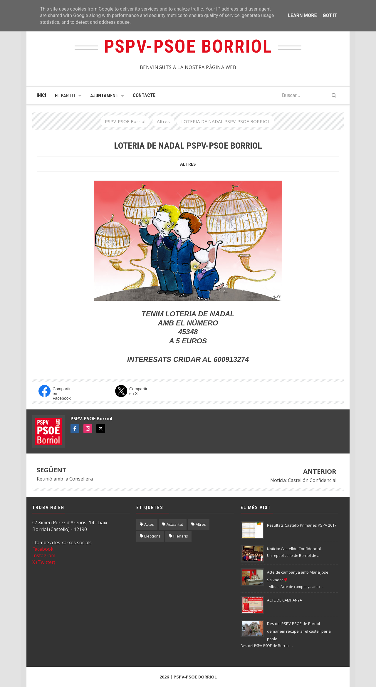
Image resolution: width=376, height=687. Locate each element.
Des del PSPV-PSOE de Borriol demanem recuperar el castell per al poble (299, 631)
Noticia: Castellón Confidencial (303, 480)
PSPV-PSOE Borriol (91, 418)
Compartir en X (138, 391)
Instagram (43, 555)
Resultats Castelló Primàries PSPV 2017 (301, 525)
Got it (330, 15)
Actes (149, 524)
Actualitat (175, 524)
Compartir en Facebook (61, 393)
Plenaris (180, 536)
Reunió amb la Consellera (65, 479)
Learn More (302, 15)
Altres (188, 164)
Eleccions (152, 536)
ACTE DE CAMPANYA (284, 600)
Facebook (42, 549)
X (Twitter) (43, 562)
